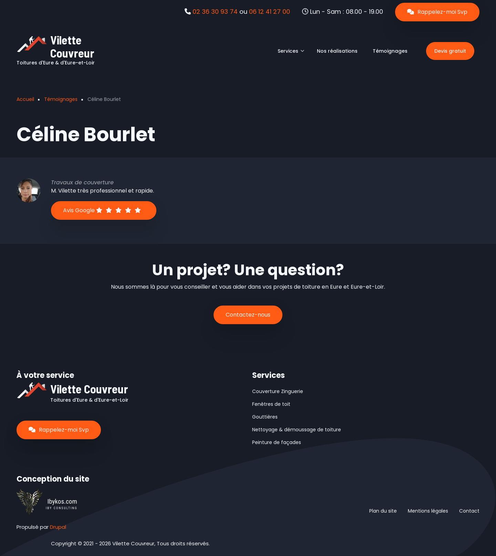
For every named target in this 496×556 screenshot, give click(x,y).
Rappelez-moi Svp (437, 12)
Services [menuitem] (291, 54)
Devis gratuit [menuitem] (450, 51)
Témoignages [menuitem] (390, 51)
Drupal (58, 527)
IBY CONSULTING (62, 508)
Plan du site (383, 511)
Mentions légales (428, 511)
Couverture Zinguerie (277, 391)
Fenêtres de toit (271, 404)
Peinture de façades (276, 442)
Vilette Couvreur (72, 46)
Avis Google (102, 210)
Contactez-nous (248, 315)
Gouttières (265, 416)
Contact (469, 511)
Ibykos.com (62, 501)
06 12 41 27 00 (269, 11)
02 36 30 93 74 (215, 11)
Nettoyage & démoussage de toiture (296, 429)
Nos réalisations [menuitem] (337, 51)
